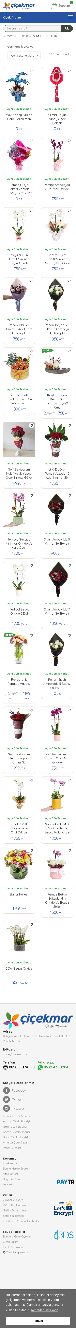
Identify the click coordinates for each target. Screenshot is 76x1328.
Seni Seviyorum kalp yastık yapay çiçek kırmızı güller (19, 472)
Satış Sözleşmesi (13, 1216)
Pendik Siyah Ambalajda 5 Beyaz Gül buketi (57, 683)
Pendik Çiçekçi (12, 1148)
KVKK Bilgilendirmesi (16, 1205)
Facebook (14, 1090)
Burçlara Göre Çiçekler (17, 1236)
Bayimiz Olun (11, 1179)
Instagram (14, 1108)
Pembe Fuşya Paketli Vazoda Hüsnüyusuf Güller (19, 188)
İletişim (7, 1184)
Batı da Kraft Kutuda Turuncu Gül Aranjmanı (19, 398)
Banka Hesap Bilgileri (16, 1168)
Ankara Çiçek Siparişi (16, 1121)
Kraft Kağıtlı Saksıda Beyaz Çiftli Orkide (19, 827)
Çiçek (24, 36)
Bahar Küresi (19, 894)
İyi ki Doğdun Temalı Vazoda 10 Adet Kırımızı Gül (57, 472)
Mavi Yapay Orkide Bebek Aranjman (19, 117)
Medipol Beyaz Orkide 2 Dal (19, 611)
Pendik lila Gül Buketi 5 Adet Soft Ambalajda (19, 328)
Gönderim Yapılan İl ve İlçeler (21, 1221)
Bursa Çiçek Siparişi (15, 1137)
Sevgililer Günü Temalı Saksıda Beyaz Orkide (19, 258)
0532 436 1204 (53, 1067)
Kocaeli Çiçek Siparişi (16, 1132)
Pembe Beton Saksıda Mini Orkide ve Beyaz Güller (57, 897)
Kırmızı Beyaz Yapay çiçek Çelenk (57, 118)
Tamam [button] (38, 1320)
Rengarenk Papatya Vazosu (19, 682)
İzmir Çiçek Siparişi (15, 1126)
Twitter (12, 1099)
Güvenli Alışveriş (13, 1200)
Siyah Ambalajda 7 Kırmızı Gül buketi (57, 611)
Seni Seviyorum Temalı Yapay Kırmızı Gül (19, 757)
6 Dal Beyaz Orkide (18, 968)
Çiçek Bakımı (11, 1242)
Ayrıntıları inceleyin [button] (44, 1310)
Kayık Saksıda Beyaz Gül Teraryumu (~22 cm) (57, 398)
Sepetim (60, 6)
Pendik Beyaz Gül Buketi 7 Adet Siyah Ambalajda (57, 328)
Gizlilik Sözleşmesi (14, 1210)
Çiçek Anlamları (13, 1247)
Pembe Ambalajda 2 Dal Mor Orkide (57, 187)
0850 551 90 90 (22, 1067)
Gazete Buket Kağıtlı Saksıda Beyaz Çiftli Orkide (57, 258)
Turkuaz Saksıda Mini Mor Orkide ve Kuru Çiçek (19, 542)
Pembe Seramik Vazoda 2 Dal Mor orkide (57, 757)
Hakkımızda (10, 1163)
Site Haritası (10, 1174)
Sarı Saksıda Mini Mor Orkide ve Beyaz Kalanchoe (57, 827)
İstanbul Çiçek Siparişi (17, 1116)
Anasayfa (9, 36)
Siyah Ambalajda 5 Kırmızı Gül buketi (57, 541)
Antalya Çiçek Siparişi (16, 1142)
